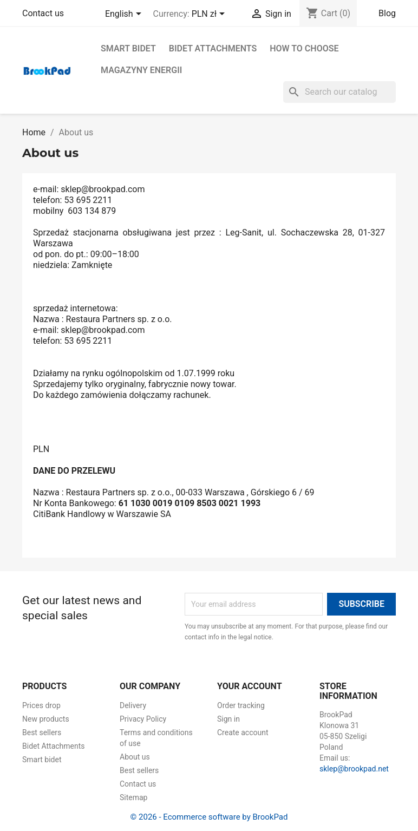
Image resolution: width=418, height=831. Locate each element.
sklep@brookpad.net (354, 768)
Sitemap (133, 797)
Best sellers (41, 732)
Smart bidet (128, 48)
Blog (387, 13)
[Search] (339, 92)
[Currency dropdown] (210, 14)
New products (45, 719)
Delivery (133, 705)
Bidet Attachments (213, 48)
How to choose (304, 48)
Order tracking (241, 705)
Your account (249, 686)
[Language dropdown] (125, 14)
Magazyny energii (141, 70)
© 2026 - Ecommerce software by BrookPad (209, 817)
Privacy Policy (143, 719)
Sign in (228, 719)
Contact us (43, 13)
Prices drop (41, 705)
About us (135, 757)
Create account (243, 732)
